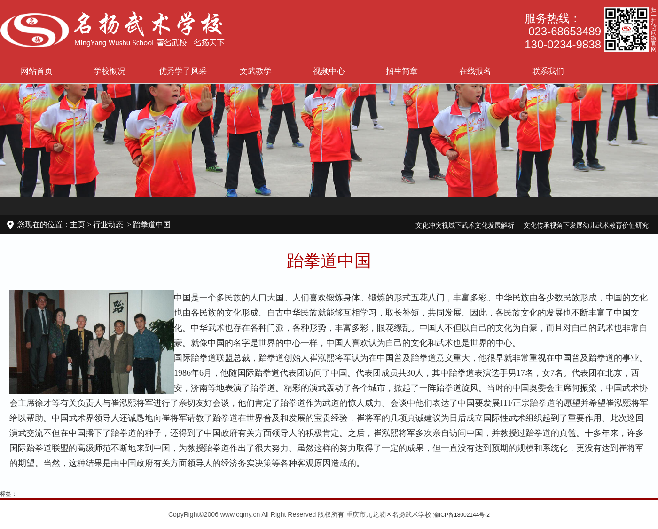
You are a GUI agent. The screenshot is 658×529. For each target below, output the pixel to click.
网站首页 (37, 71)
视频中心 (329, 71)
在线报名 (475, 71)
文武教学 (256, 71)
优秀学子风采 (183, 71)
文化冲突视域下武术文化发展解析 (464, 225)
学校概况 (109, 71)
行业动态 (108, 225)
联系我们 (548, 71)
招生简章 (402, 71)
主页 (77, 225)
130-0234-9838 (563, 44)
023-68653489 (564, 31)
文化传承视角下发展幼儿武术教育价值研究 (586, 225)
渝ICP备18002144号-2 (461, 515)
